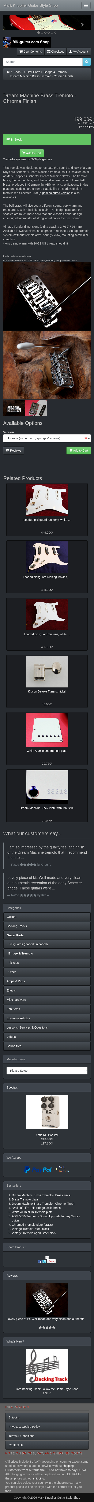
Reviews (13, 450)
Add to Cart (31, 153)
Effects (11, 990)
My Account (78, 51)
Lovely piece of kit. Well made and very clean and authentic (45, 1319)
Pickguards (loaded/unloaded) (27, 944)
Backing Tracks (17, 926)
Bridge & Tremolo (55, 72)
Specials (12, 1087)
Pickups (13, 962)
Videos (11, 1036)
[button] (9, 22)
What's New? (15, 1341)
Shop (17, 72)
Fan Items (13, 1009)
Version (8, 432)
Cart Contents (30, 51)
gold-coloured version (56, 193)
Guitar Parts (32, 72)
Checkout (55, 51)
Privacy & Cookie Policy (24, 1426)
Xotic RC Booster (47, 1135)
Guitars (11, 916)
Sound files (14, 1046)
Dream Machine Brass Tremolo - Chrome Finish (41, 76)
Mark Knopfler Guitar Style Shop (30, 5)
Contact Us (16, 1445)
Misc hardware (16, 999)
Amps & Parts (16, 981)
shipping (89, 126)
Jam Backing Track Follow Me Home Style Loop (47, 1389)
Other (11, 972)
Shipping (14, 1417)
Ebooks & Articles (18, 1018)
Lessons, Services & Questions (27, 1027)
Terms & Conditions (21, 1436)
